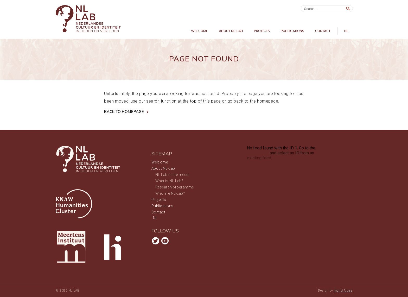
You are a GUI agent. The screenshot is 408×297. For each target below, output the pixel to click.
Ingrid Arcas (343, 290)
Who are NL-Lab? (170, 193)
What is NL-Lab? (169, 181)
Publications (292, 31)
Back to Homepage (124, 111)
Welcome (199, 31)
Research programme (174, 187)
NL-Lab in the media (172, 175)
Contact (322, 31)
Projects (262, 31)
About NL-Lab (231, 31)
